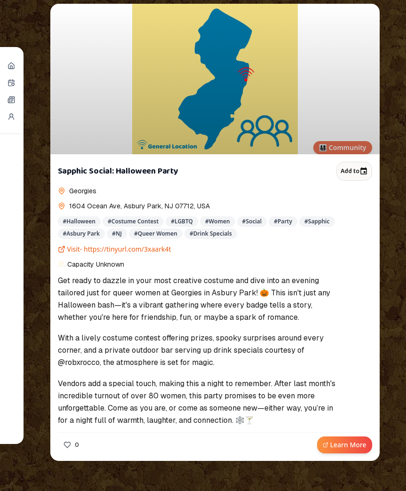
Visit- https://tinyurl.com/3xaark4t (114, 249)
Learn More (344, 444)
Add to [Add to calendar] (354, 171)
